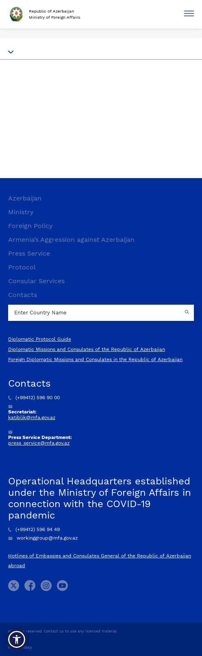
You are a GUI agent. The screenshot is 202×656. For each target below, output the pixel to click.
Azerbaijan (24, 198)
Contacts (22, 295)
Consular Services (36, 281)
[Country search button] (188, 313)
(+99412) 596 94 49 (34, 529)
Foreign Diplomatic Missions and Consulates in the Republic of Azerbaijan (95, 359)
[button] (16, 639)
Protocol (22, 267)
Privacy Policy (20, 647)
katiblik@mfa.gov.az (31, 417)
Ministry (20, 212)
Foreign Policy (30, 226)
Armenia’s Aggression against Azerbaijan (71, 239)
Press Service (29, 253)
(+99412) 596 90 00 (34, 397)
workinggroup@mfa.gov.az (43, 538)
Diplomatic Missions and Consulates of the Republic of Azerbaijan (86, 349)
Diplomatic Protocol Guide (39, 339)
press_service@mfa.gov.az (39, 443)
